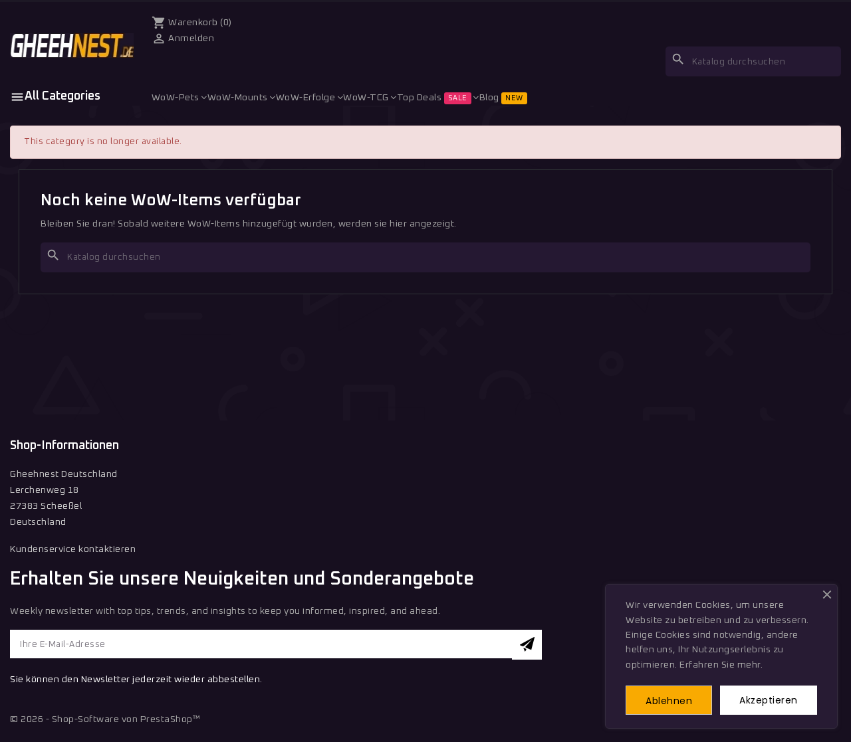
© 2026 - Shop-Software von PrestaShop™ (105, 720)
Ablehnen (669, 700)
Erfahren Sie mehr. (721, 664)
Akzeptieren (768, 699)
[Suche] (753, 61)
